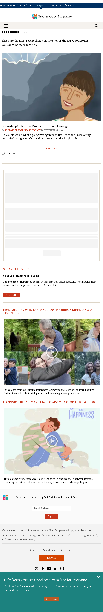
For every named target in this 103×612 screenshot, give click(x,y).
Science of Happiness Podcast (23, 130)
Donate (51, 558)
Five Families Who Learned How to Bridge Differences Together (47, 311)
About (34, 550)
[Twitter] (36, 568)
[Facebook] (43, 568)
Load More (51, 148)
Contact (67, 550)
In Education (69, 5)
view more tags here (24, 44)
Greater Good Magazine (52, 16)
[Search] (96, 26)
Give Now (51, 599)
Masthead (50, 550)
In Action (54, 5)
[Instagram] (62, 568)
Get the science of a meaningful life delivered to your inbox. (40, 497)
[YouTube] (49, 568)
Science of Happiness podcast (25, 281)
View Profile (11, 294)
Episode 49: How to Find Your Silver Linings (35, 126)
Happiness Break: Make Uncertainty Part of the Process (49, 402)
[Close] (98, 577)
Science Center (25, 5)
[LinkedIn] (55, 568)
